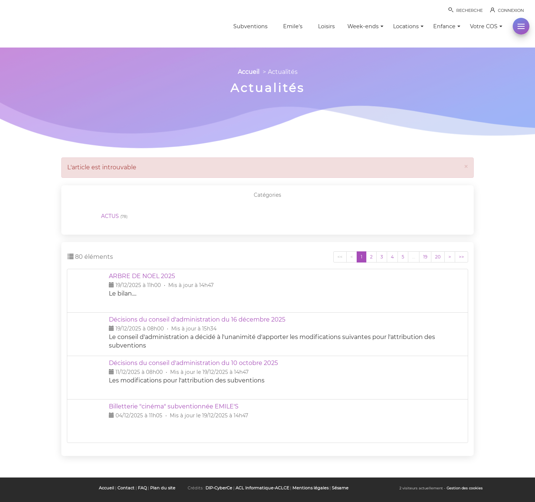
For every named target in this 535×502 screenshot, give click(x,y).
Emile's (292, 26)
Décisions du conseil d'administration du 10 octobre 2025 (193, 362)
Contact (125, 487)
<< (340, 257)
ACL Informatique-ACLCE (262, 487)
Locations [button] (408, 26)
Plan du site (162, 487)
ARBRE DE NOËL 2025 (142, 276)
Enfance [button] (446, 26)
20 (438, 257)
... (413, 257)
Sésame (340, 487)
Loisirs (326, 26)
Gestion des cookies (465, 488)
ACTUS (114, 216)
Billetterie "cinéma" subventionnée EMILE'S (174, 406)
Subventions (250, 26)
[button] (521, 26)
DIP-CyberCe (218, 487)
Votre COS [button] (486, 26)
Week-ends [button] (365, 26)
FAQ (142, 487)
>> (461, 257)
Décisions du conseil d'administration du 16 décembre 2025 (197, 319)
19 (425, 257)
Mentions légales (310, 487)
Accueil (248, 71)
